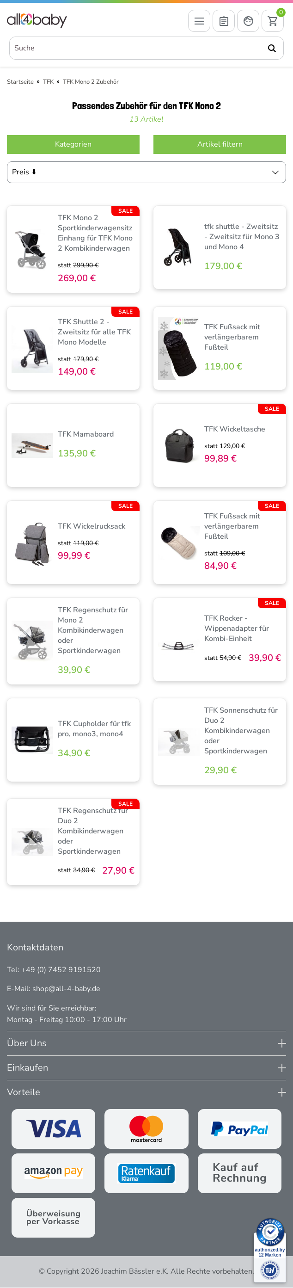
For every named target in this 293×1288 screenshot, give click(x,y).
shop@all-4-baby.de (66, 989)
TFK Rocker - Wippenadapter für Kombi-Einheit (236, 629)
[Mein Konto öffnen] (248, 21)
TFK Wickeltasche (234, 430)
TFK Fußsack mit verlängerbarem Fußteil (232, 337)
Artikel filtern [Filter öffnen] (220, 145)
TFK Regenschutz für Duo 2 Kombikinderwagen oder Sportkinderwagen (93, 831)
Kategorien (73, 145)
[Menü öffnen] (199, 21)
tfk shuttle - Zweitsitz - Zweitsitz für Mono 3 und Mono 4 (242, 237)
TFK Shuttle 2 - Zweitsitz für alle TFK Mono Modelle (94, 332)
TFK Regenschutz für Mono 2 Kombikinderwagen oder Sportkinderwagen (93, 630)
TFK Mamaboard (86, 435)
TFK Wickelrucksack (91, 527)
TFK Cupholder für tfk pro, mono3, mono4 (94, 729)
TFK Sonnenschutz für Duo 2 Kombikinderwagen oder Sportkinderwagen (241, 731)
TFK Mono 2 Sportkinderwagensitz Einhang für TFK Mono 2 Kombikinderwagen (95, 233)
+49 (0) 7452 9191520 (61, 970)
